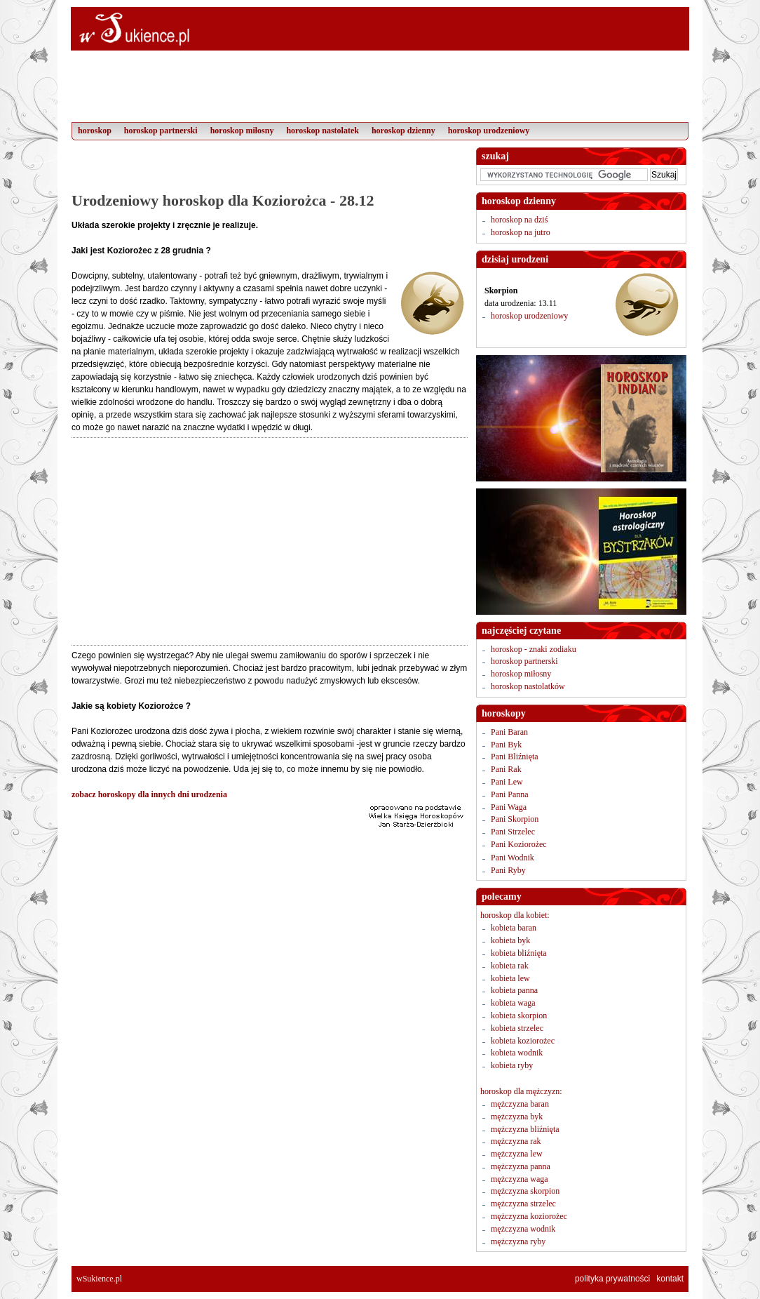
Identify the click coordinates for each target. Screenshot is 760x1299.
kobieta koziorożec (523, 1041)
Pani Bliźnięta (514, 756)
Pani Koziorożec (519, 844)
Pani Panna (510, 794)
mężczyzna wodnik (523, 1229)
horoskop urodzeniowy (529, 316)
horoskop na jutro (520, 232)
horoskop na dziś (519, 220)
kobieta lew (510, 978)
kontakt (670, 1279)
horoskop (94, 130)
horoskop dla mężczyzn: (521, 1091)
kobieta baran (513, 928)
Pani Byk (506, 745)
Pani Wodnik (512, 857)
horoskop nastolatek (322, 130)
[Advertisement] (269, 168)
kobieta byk (510, 940)
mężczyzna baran (520, 1104)
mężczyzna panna (520, 1166)
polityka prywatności (612, 1279)
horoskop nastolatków (528, 686)
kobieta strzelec (517, 1028)
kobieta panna (514, 990)
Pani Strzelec (513, 832)
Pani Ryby (508, 870)
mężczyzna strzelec (523, 1203)
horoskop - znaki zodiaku (533, 649)
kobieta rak (510, 966)
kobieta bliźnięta (519, 953)
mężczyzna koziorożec (529, 1216)
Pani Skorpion (514, 819)
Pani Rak (506, 769)
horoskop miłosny (521, 674)
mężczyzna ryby (518, 1241)
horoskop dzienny (403, 130)
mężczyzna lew (517, 1154)
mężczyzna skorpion (525, 1191)
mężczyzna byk (517, 1116)
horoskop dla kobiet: (515, 915)
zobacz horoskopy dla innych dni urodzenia (149, 794)
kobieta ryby (512, 1065)
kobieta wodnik (517, 1053)
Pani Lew (507, 782)
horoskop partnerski (524, 661)
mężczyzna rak (516, 1141)
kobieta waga (513, 1003)
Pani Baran (509, 732)
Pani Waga (509, 807)
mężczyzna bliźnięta (525, 1129)
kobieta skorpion (519, 1015)
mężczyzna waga (519, 1179)
